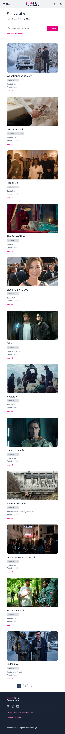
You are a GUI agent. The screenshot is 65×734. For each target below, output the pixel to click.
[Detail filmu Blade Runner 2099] (10, 304)
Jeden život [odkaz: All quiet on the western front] (13, 664)
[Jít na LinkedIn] (17, 706)
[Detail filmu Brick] (10, 358)
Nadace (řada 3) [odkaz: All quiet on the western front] (16, 450)
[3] (32, 686)
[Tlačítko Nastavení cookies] (14, 717)
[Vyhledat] (52, 28)
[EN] (61, 4)
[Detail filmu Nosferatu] (10, 411)
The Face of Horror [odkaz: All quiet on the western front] (17, 236)
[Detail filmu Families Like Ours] (10, 518)
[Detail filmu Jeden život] (10, 679)
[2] (25, 686)
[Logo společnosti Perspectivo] (13, 700)
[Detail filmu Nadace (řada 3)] (10, 465)
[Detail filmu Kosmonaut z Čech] (10, 625)
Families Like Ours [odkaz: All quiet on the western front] (16, 503)
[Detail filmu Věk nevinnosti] (10, 144)
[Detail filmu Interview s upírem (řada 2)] (10, 572)
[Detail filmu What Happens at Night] (10, 91)
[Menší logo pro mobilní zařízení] (32, 5)
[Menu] (7, 4)
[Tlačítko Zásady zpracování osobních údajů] (20, 712)
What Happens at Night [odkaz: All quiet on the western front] (19, 76)
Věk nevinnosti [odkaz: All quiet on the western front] (15, 129)
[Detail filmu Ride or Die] (10, 198)
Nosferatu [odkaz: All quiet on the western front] (12, 396)
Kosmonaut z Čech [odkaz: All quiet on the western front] (17, 610)
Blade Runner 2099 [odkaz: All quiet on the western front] (17, 289)
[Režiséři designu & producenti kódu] (22, 727)
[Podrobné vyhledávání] (32, 33)
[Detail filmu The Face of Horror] (10, 251)
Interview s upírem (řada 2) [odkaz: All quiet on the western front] (21, 557)
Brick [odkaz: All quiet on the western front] (9, 343)
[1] (13, 686)
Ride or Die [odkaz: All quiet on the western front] (12, 182)
